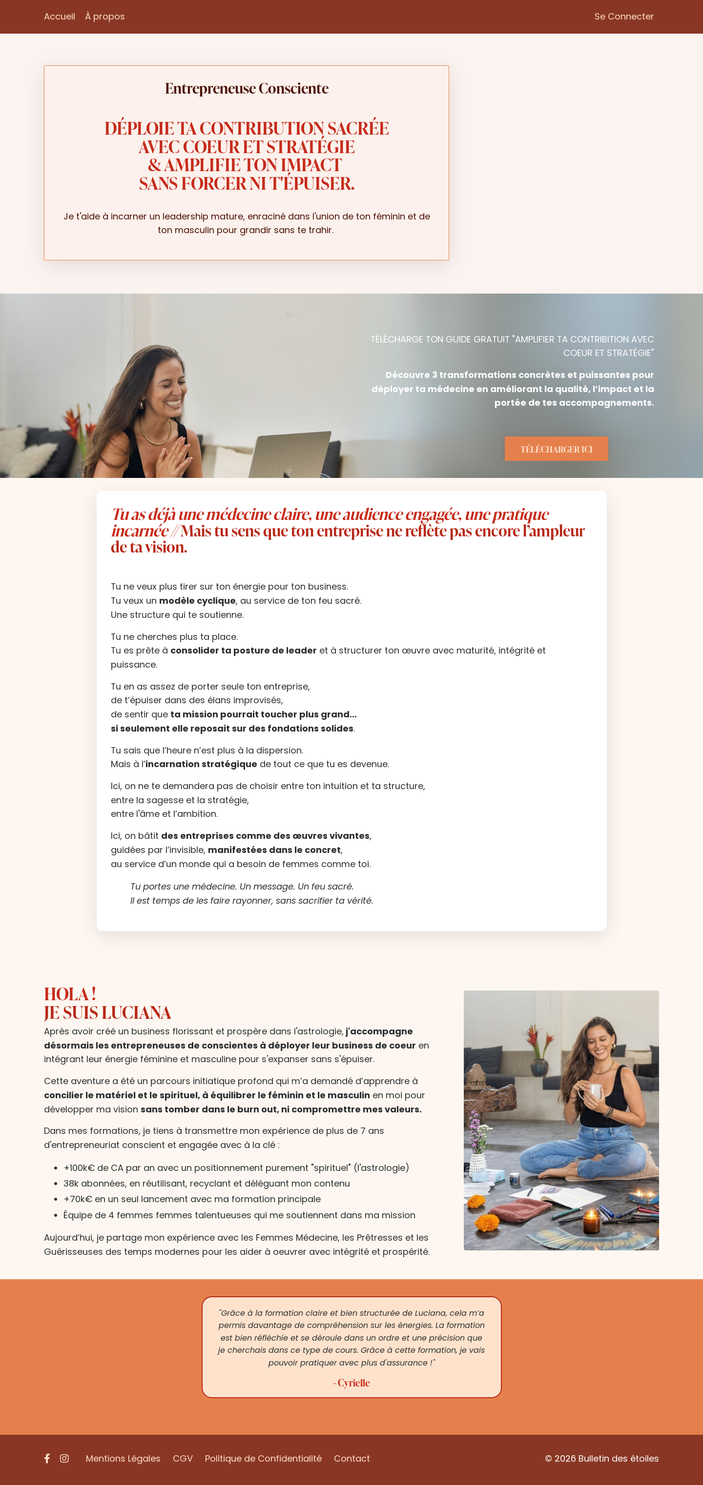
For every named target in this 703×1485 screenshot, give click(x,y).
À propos (105, 16)
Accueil (59, 16)
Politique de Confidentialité (263, 1460)
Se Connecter (624, 16)
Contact (352, 1460)
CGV (183, 1460)
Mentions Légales (123, 1460)
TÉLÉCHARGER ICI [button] (556, 449)
